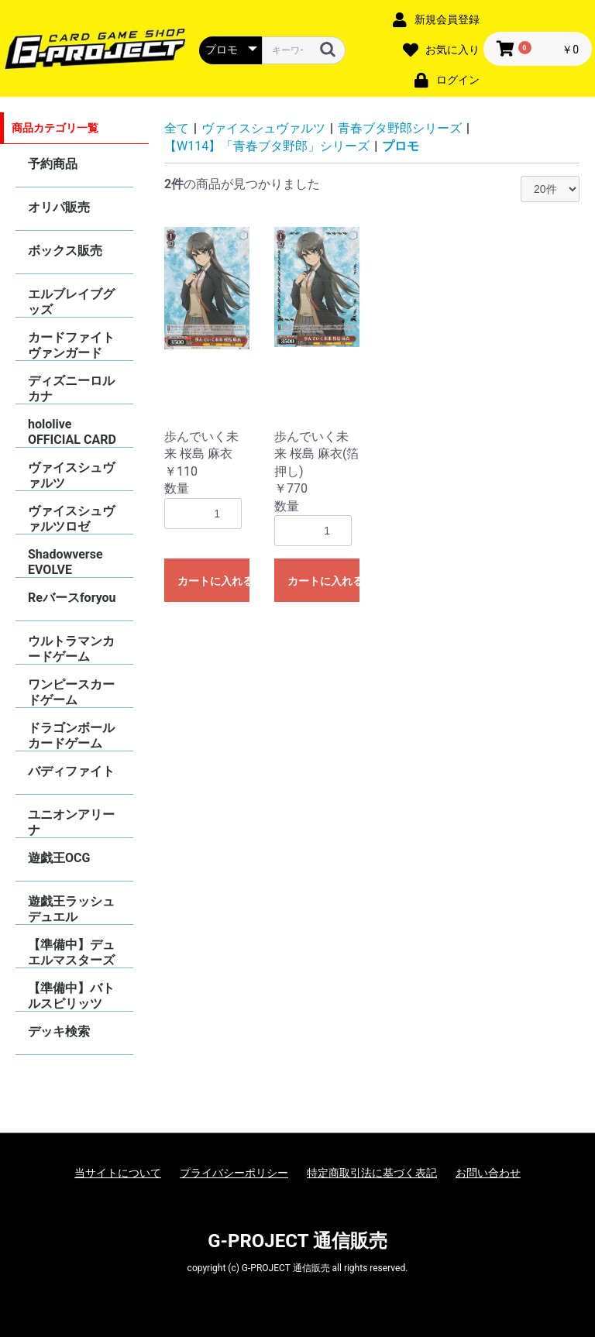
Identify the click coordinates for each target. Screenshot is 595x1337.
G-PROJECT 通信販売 (297, 1241)
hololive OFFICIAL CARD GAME (72, 432)
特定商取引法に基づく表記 (372, 1173)
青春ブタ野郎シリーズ (400, 128)
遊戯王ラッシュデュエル (71, 909)
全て (176, 128)
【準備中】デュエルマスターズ (71, 952)
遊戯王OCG (59, 858)
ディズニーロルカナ (71, 388)
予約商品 (52, 163)
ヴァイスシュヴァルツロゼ (71, 519)
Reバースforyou (72, 597)
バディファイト (71, 771)
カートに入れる (213, 581)
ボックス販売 (65, 250)
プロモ (400, 146)
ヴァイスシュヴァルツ (71, 475)
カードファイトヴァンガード (71, 345)
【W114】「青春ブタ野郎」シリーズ (267, 146)
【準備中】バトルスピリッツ (71, 996)
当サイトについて (117, 1173)
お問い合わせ (488, 1173)
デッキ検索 (59, 1031)
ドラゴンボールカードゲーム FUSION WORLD (72, 735)
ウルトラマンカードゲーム (71, 649)
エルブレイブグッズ (71, 302)
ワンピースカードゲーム (71, 692)
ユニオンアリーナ (71, 822)
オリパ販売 (59, 207)
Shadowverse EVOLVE (65, 562)
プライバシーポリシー (234, 1173)
